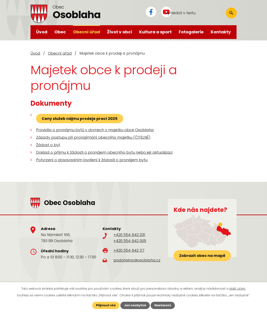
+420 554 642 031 (129, 234)
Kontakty (221, 32)
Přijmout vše (106, 305)
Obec (60, 32)
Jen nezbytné (135, 305)
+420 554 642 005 (129, 240)
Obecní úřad (86, 32)
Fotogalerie (191, 32)
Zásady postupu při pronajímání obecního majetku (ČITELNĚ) (93, 137)
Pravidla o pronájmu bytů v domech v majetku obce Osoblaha (95, 129)
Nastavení (162, 305)
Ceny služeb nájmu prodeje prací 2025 (79, 118)
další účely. (237, 289)
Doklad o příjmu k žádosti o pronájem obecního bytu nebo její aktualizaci (104, 152)
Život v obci (119, 32)
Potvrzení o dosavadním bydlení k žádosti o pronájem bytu (91, 159)
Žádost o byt (48, 144)
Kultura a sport (155, 32)
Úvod (41, 32)
